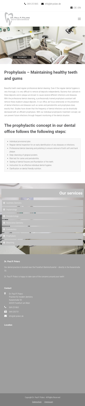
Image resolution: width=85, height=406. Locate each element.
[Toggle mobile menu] (79, 19)
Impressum (48, 402)
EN (79, 7)
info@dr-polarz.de (53, 3)
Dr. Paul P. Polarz (38, 397)
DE (75, 7)
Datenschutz (36, 402)
